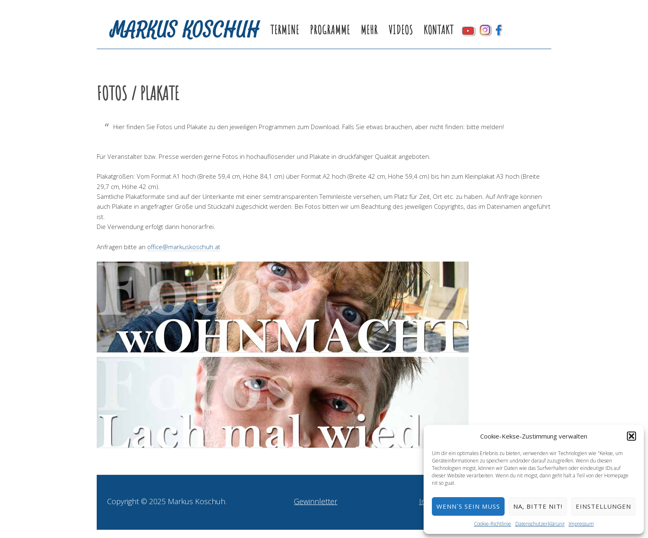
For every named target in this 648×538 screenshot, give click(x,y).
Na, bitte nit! (537, 506)
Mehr (369, 30)
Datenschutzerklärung (540, 523)
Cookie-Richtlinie (492, 523)
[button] (631, 436)
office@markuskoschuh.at (183, 247)
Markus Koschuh (185, 30)
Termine (284, 30)
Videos (400, 30)
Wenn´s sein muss (468, 506)
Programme (330, 30)
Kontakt (439, 30)
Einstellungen (603, 506)
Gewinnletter (315, 501)
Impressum (581, 523)
